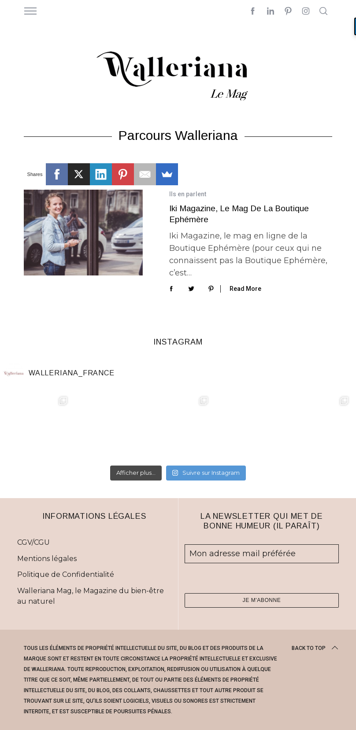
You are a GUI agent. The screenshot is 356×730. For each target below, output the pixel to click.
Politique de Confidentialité (65, 574)
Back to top (316, 648)
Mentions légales (47, 558)
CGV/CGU (33, 542)
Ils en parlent (187, 194)
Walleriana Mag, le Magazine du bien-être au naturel (90, 596)
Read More (245, 288)
